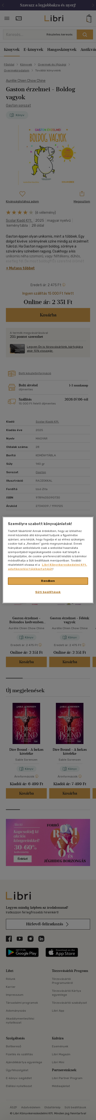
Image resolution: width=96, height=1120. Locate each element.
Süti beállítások (48, 592)
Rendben (48, 581)
